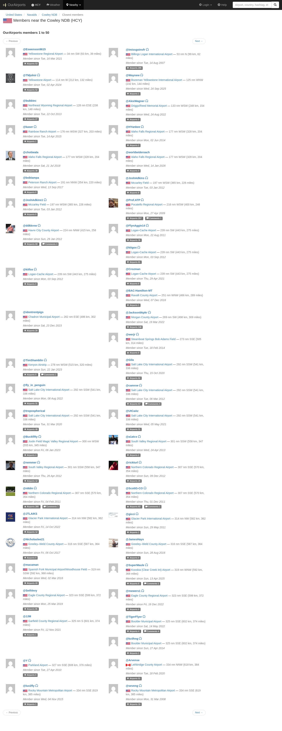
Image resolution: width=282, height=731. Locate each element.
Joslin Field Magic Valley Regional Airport (53, 441)
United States (14, 14)
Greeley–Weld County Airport (45, 544)
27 (31, 119)
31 (31, 403)
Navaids (32, 14)
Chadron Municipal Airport (44, 316)
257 (134, 218)
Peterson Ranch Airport (42, 182)
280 (31, 507)
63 (134, 507)
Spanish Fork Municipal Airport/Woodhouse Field (57, 569)
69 (31, 244)
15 (133, 704)
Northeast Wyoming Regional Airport (50, 105)
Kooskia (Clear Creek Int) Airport (150, 569)
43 (31, 583)
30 (133, 240)
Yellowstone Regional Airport (45, 53)
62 (133, 378)
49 (31, 429)
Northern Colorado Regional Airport (152, 467)
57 (134, 404)
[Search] (275, 5)
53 (31, 63)
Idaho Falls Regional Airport (148, 131)
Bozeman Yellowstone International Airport (156, 79)
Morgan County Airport (144, 317)
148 (134, 327)
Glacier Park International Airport (47, 518)
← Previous (12, 41)
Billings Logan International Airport (151, 54)
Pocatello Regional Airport (146, 204)
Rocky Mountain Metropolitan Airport (50, 690)
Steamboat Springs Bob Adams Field (153, 339)
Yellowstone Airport (39, 79)
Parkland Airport (38, 665)
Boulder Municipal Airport (146, 621)
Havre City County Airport (43, 230)
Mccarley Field (140, 182)
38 (31, 171)
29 (133, 481)
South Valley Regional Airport (148, 441)
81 (133, 262)
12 (31, 481)
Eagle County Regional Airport (46, 595)
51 (133, 678)
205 (134, 68)
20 (31, 330)
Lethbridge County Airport (146, 664)
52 (31, 90)
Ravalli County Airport (144, 295)
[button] (73, 5)
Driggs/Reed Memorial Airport (149, 105)
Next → (199, 41)
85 (31, 609)
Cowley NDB (49, 14)
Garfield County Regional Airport (47, 621)
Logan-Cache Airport (143, 230)
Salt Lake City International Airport (151, 364)
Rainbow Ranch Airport (42, 131)
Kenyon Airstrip (37, 364)
